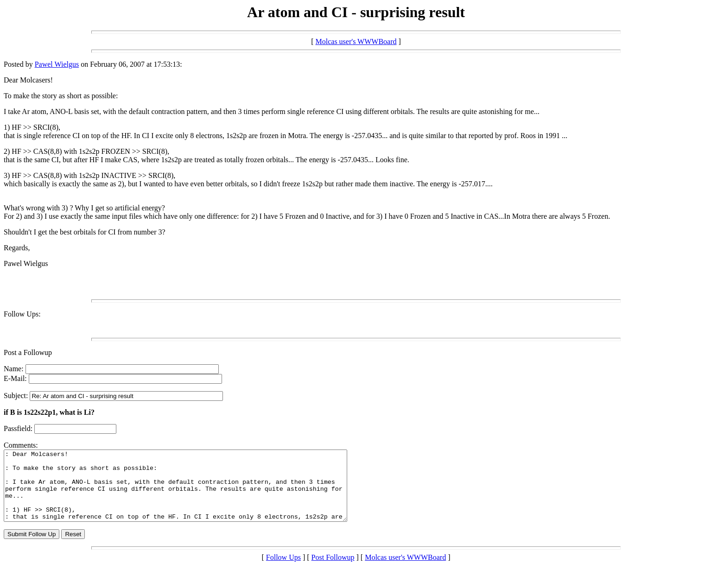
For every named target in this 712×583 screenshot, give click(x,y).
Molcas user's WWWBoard (356, 41)
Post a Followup (28, 352)
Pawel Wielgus (57, 64)
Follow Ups (283, 571)
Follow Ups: (22, 314)
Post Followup (333, 571)
